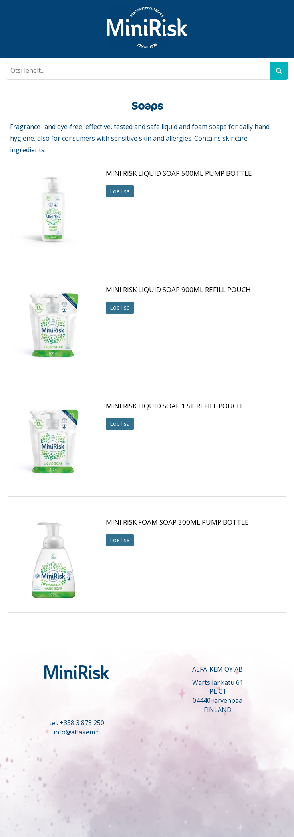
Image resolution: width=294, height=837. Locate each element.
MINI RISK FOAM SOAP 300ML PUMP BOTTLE (177, 522)
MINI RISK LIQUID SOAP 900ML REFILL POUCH (178, 289)
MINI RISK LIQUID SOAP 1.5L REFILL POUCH (174, 405)
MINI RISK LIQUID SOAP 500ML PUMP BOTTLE (179, 173)
